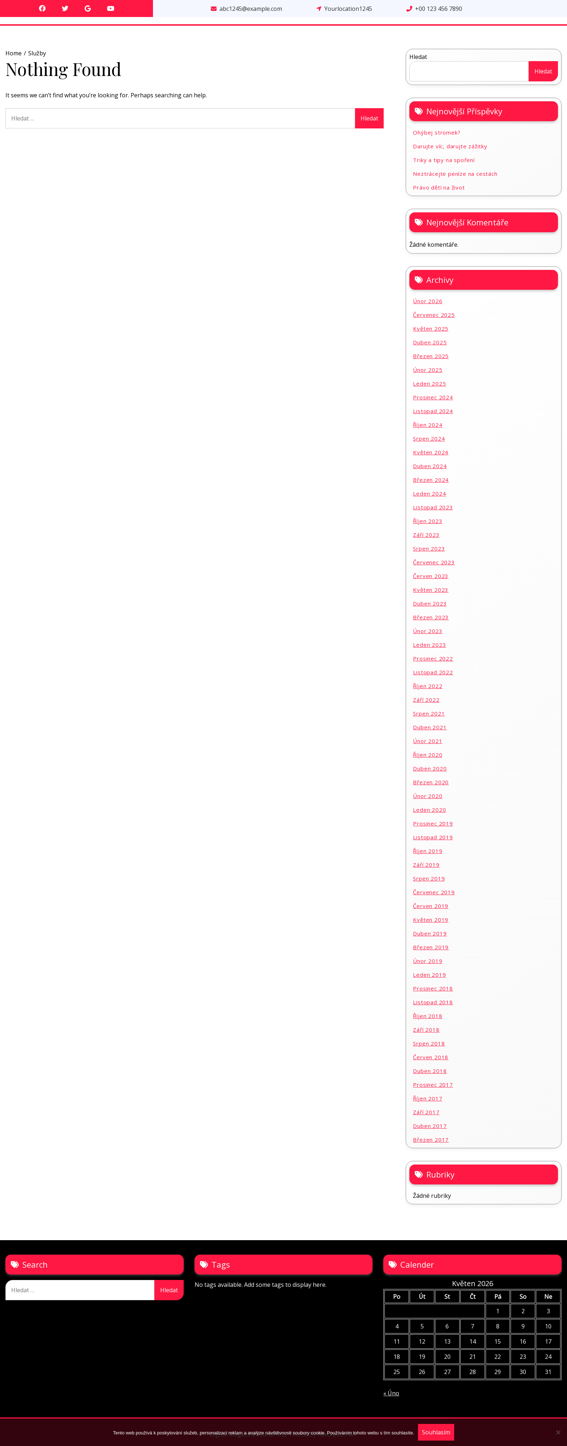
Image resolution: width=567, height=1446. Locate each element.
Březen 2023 (431, 617)
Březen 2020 (431, 782)
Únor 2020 (427, 796)
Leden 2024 (429, 493)
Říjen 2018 (427, 1015)
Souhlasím (436, 1432)
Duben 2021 (430, 727)
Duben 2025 (430, 342)
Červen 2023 (430, 576)
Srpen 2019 (429, 878)
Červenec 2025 (434, 314)
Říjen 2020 (427, 754)
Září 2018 (426, 1029)
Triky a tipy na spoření (443, 160)
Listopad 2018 (433, 1002)
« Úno (391, 1393)
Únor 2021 (427, 741)
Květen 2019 (430, 919)
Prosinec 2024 (433, 397)
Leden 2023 (429, 644)
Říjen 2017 (427, 1098)
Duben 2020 (430, 768)
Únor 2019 (427, 960)
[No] (558, 1432)
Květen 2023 (430, 589)
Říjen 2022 (427, 686)
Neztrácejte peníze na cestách (455, 173)
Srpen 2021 (429, 713)
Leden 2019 (429, 974)
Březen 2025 (431, 356)
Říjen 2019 (427, 851)
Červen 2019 (430, 905)
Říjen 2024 (427, 424)
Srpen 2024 (429, 438)
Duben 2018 (430, 1070)
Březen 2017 (431, 1139)
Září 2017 (426, 1112)
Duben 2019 (430, 933)
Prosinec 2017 (433, 1084)
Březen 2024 (431, 479)
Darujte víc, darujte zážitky (450, 146)
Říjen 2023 (427, 521)
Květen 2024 (430, 452)
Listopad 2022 (433, 672)
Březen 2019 (431, 947)
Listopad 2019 (433, 837)
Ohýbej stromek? (436, 132)
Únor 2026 (427, 301)
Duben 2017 (430, 1125)
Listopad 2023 (433, 507)
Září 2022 (426, 699)
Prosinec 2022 (433, 658)
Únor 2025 (427, 369)
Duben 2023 (430, 603)
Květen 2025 (430, 328)
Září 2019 (426, 864)
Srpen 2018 (429, 1043)
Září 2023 (426, 534)
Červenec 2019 (434, 892)
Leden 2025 (429, 383)
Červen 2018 (430, 1057)
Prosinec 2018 (433, 988)
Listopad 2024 (433, 411)
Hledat (418, 57)
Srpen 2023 (429, 548)
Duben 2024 (430, 466)
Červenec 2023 (434, 562)
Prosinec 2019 (433, 823)
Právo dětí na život (439, 187)
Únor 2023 (427, 631)
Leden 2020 (429, 809)
